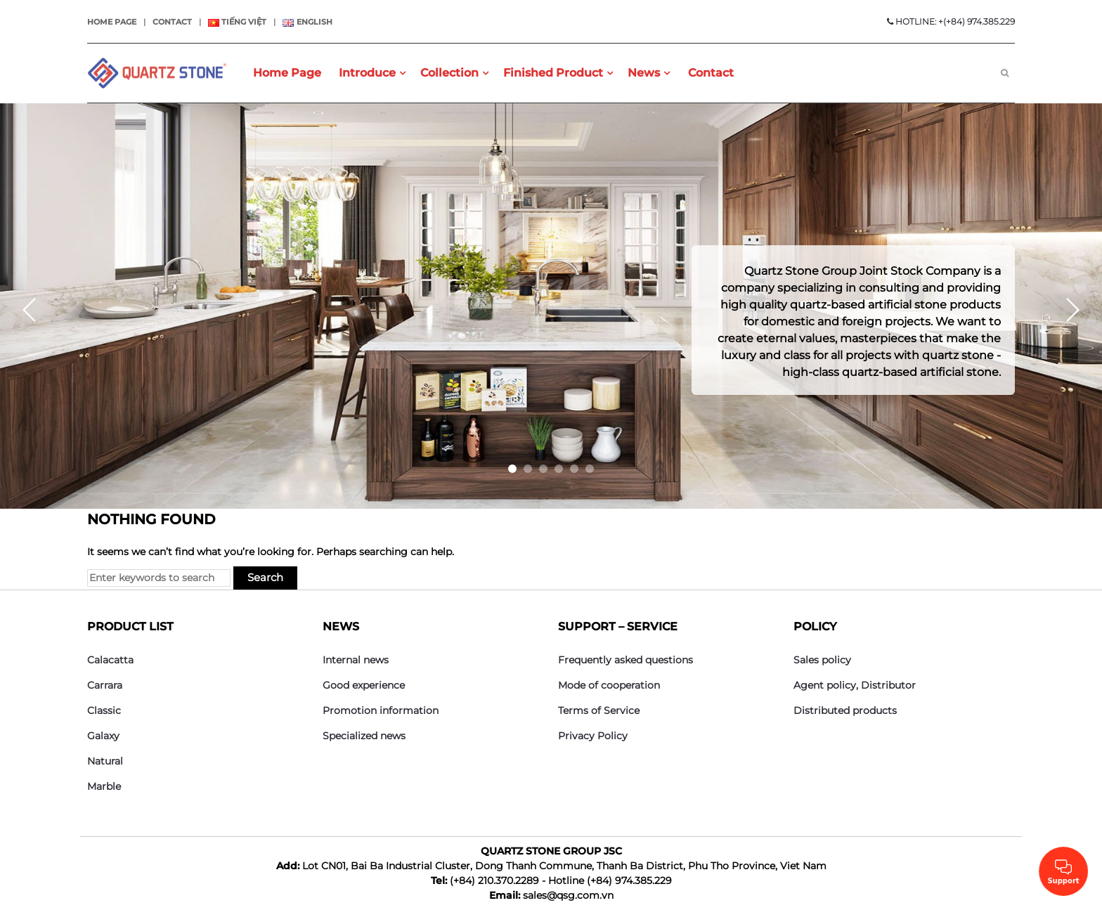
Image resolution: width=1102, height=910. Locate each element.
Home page (111, 22)
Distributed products (845, 710)
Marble (104, 786)
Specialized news (364, 735)
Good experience (364, 685)
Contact (172, 22)
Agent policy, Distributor (854, 685)
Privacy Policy (593, 735)
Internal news (356, 660)
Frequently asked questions (625, 660)
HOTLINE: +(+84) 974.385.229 (951, 21)
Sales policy (822, 660)
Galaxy (103, 735)
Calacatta (110, 660)
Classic (104, 710)
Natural (105, 761)
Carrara (104, 685)
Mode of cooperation (609, 685)
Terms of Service (599, 710)
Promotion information (381, 710)
